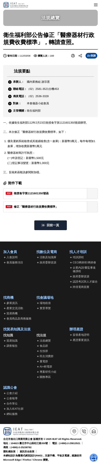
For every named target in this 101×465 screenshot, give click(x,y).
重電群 (44, 361)
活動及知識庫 (48, 257)
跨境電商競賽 (81, 287)
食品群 (44, 345)
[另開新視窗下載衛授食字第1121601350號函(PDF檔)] (50, 193)
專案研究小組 (48, 371)
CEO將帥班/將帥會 (84, 262)
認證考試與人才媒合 (85, 281)
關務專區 (45, 377)
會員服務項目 (15, 262)
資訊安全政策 (27, 451)
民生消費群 (47, 356)
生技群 (44, 351)
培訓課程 (78, 257)
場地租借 (45, 303)
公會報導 (12, 398)
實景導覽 (45, 308)
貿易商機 (12, 313)
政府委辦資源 (48, 262)
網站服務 (12, 414)
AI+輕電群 (46, 366)
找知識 (8, 335)
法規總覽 (45, 340)
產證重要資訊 (81, 340)
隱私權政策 (9, 451)
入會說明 (12, 257)
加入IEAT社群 (15, 408)
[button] (73, 55)
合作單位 (12, 403)
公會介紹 (12, 393)
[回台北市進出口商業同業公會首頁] (15, 5)
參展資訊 (12, 303)
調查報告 (12, 345)
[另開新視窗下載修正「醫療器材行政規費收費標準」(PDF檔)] (50, 206)
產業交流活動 (15, 308)
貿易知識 (12, 340)
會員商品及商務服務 (19, 318)
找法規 (41, 335)
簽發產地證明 (81, 334)
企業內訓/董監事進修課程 (84, 269)
